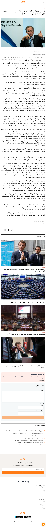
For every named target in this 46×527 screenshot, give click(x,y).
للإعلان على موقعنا (42, 504)
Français (3, 2)
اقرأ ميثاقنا (41, 380)
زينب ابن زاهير (36, 50)
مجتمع (44, 490)
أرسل (23, 472)
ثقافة (44, 491)
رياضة (44, 494)
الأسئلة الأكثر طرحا (42, 502)
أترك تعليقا (23, 417)
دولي (44, 497)
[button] (43, 524)
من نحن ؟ (43, 501)
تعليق (42, 390)
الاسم (42, 405)
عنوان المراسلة (39, 410)
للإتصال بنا (43, 507)
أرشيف (44, 508)
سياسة (43, 8)
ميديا (44, 493)
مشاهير (43, 496)
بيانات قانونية (43, 505)
